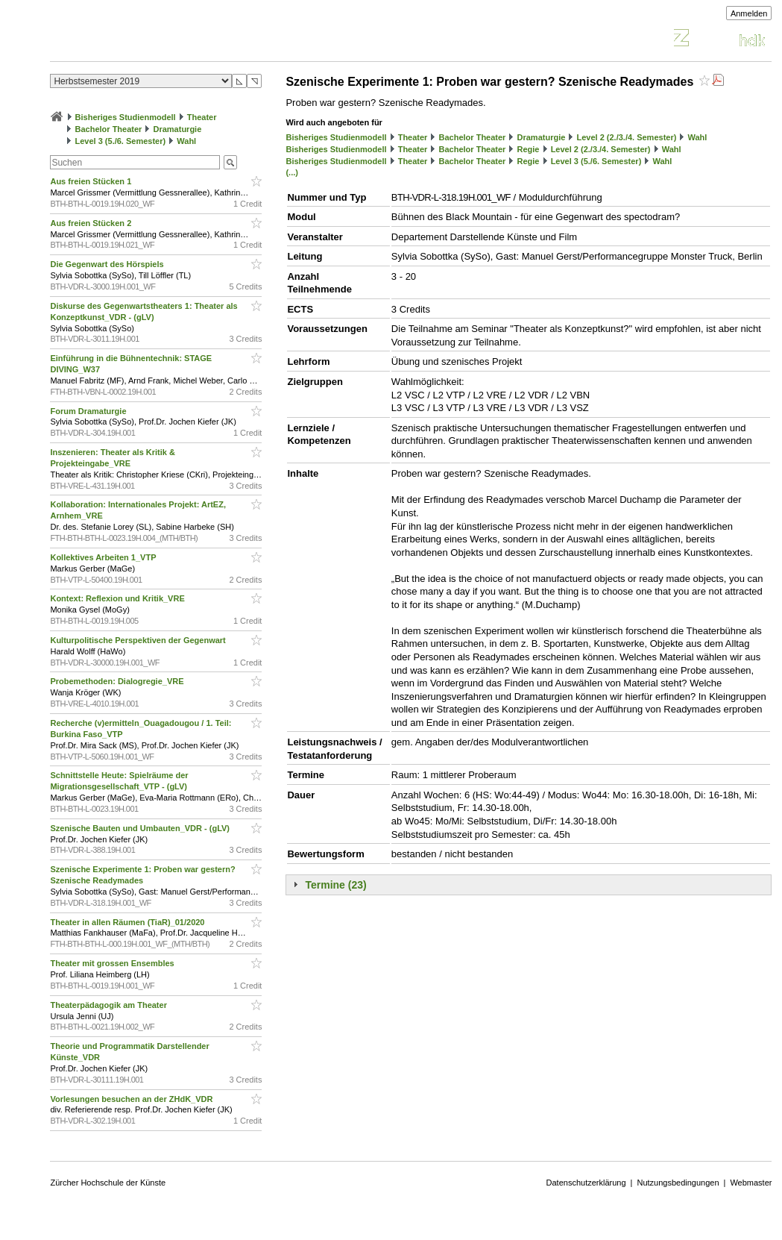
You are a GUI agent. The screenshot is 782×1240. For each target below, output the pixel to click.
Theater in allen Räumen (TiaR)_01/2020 (128, 922)
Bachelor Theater (108, 129)
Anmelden (749, 13)
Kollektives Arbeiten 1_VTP (104, 557)
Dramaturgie (178, 129)
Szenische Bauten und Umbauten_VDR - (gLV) (141, 828)
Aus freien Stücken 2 (91, 223)
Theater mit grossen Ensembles (113, 963)
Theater (202, 117)
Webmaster (751, 1182)
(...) (292, 172)
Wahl (186, 141)
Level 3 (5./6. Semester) (120, 141)
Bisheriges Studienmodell (125, 117)
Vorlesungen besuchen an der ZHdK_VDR (132, 1099)
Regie (528, 149)
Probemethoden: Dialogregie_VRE (118, 681)
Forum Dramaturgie (89, 411)
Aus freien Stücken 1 (91, 181)
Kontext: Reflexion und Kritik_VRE (118, 598)
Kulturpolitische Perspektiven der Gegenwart (138, 640)
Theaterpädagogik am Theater (109, 1005)
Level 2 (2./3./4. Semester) (626, 137)
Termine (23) (335, 885)
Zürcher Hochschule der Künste (107, 1182)
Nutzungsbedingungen (678, 1182)
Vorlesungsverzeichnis (159, 40)
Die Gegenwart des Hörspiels (107, 264)
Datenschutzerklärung (586, 1182)
